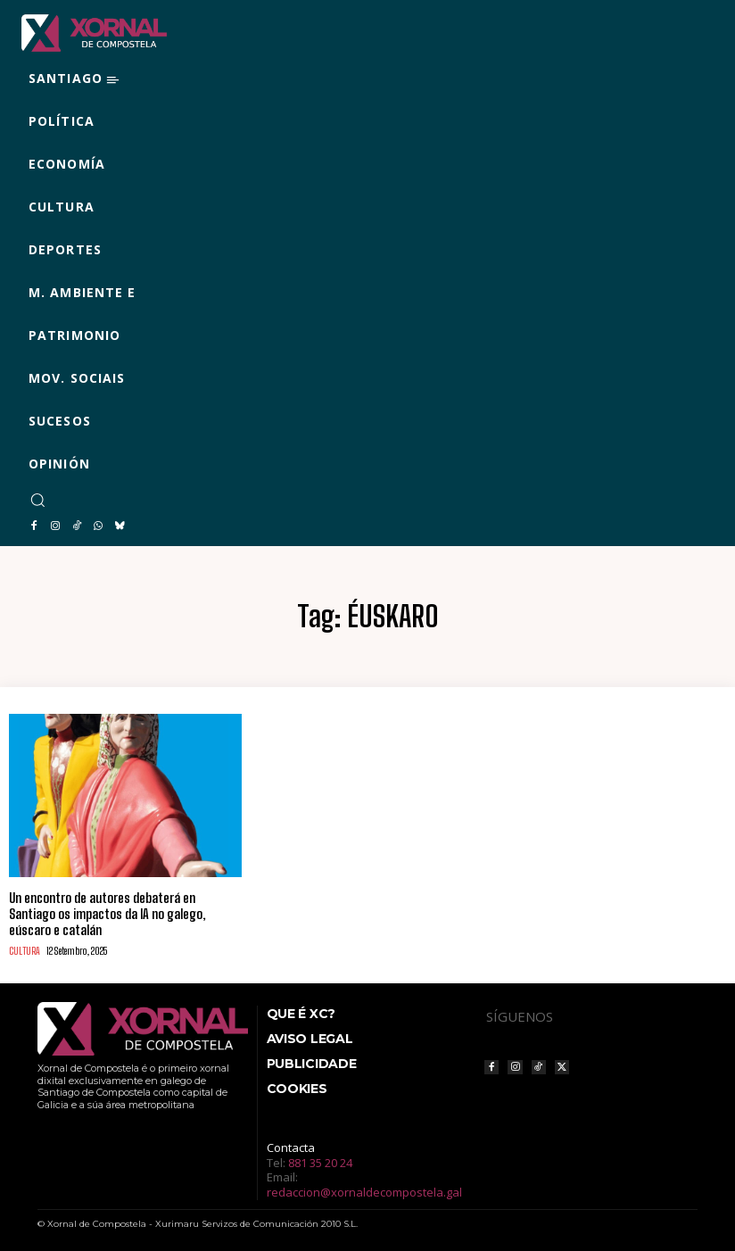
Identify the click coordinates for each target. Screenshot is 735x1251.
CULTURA (23, 948)
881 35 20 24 (320, 1159)
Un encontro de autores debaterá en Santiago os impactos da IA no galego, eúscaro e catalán (106, 912)
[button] (37, 500)
